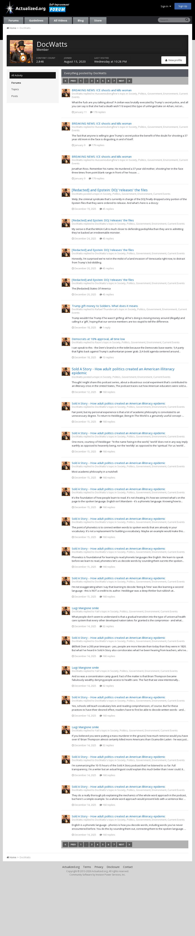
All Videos (60, 20)
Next (121, 80)
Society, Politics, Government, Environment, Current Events (136, 193)
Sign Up (182, 6)
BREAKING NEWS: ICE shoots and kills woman (102, 90)
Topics (15, 89)
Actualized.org (71, 867)
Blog (81, 20)
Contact (128, 867)
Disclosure (113, 867)
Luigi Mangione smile (85, 608)
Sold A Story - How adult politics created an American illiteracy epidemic (123, 371)
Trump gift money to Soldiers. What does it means (105, 306)
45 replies (107, 209)
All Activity (17, 75)
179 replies (98, 112)
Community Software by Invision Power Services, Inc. (97, 874)
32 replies (107, 626)
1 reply (105, 327)
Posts (14, 96)
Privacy (98, 867)
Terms (87, 867)
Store (98, 20)
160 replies (107, 392)
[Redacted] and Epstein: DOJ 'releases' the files (110, 190)
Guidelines (36, 20)
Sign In (166, 6)
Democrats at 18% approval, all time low (98, 339)
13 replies (107, 357)
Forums (14, 20)
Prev (73, 80)
